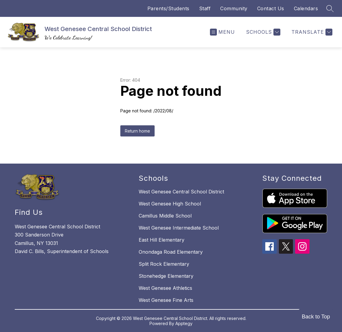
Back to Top (316, 317)
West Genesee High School (170, 204)
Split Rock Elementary (164, 264)
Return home (137, 130)
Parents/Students (168, 8)
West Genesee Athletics (165, 288)
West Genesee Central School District (181, 192)
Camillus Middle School (165, 216)
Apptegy (184, 323)
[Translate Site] (311, 32)
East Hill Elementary (161, 240)
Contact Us (270, 8)
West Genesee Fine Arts (166, 300)
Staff (205, 8)
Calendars (306, 8)
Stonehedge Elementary (166, 276)
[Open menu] (222, 32)
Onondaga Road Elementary (171, 252)
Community (234, 8)
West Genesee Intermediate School (179, 228)
